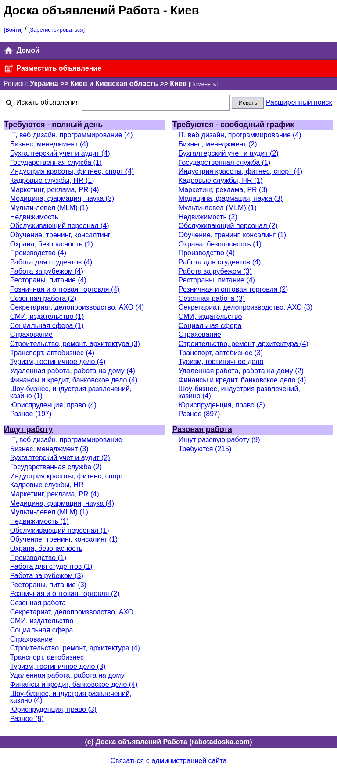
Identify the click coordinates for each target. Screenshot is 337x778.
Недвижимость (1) (39, 521)
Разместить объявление (52, 69)
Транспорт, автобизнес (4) (52, 353)
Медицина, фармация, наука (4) (62, 503)
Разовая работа (202, 429)
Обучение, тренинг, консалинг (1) (232, 235)
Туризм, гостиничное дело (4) (58, 361)
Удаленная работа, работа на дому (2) (241, 371)
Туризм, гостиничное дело (221, 361)
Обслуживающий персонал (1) (59, 530)
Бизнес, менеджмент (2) (218, 144)
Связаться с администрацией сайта (169, 760)
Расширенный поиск (299, 102)
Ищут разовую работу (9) (219, 439)
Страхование (31, 334)
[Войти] (13, 29)
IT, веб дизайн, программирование (66, 439)
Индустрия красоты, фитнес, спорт (67, 476)
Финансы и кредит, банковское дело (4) (74, 380)
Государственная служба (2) (56, 467)
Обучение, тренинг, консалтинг (60, 235)
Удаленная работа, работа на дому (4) (72, 371)
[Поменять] (203, 84)
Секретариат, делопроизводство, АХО (71, 612)
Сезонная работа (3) (212, 298)
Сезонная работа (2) (43, 298)
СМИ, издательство (210, 316)
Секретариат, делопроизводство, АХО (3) (245, 307)
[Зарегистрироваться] (57, 29)
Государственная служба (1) (56, 162)
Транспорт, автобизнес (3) (221, 353)
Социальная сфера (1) (47, 325)
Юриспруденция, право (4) (53, 405)
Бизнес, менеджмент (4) (49, 144)
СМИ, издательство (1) (47, 316)
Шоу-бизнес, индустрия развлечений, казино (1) (71, 392)
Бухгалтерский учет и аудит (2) (229, 153)
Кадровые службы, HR (47, 485)
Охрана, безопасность (46, 548)
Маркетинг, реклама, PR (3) (223, 189)
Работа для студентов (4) (51, 262)
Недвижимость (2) (208, 217)
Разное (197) (31, 414)
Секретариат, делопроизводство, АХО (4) (77, 307)
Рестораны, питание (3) (48, 585)
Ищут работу (28, 429)
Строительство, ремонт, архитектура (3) (75, 343)
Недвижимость (34, 217)
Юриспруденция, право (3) (222, 405)
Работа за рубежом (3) (215, 271)
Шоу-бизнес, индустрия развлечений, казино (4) (239, 392)
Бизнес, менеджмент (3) (49, 449)
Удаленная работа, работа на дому (67, 675)
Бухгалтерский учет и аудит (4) (60, 153)
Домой (21, 51)
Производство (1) (38, 557)
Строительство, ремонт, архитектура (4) (243, 343)
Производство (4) (38, 253)
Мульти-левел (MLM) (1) (49, 207)
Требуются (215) (205, 449)
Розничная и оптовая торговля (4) (65, 289)
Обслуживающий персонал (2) (228, 225)
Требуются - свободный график (233, 124)
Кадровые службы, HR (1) (52, 180)
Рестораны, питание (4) (48, 280)
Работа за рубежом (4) (46, 271)
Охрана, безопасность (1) (51, 244)
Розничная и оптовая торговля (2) (233, 289)
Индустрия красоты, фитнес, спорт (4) (72, 171)
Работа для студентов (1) (51, 566)
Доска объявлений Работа (82, 10)
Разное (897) (199, 414)
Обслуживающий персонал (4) (59, 225)
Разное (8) (27, 718)
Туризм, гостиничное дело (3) (58, 666)
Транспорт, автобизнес (47, 657)
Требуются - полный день (53, 124)
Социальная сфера (210, 325)
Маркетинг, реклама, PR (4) (54, 189)
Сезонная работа (38, 603)
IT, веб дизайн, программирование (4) (71, 135)
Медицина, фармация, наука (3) (62, 198)
